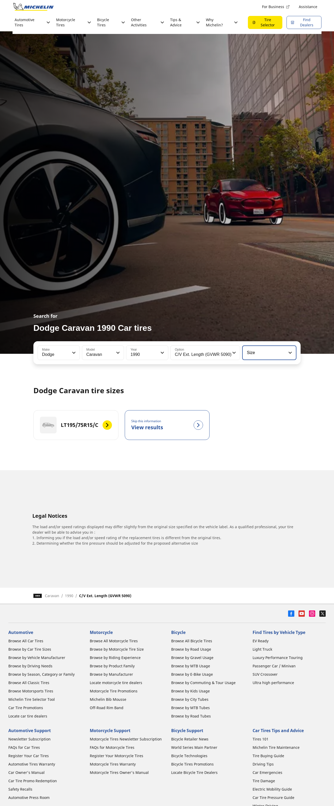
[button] (73, 352)
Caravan (52, 595)
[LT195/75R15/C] (75, 425)
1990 (69, 595)
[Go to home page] (33, 6)
